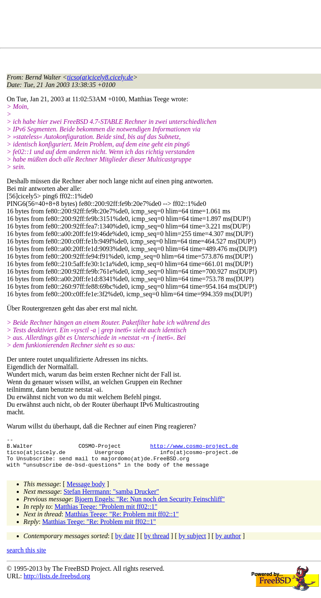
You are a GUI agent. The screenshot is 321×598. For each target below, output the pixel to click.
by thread (156, 542)
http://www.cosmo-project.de (194, 448)
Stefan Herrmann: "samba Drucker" (111, 497)
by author (228, 542)
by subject (192, 542)
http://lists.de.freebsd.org (56, 582)
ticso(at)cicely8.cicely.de (100, 77)
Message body (86, 490)
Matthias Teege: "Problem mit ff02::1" (106, 512)
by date (125, 542)
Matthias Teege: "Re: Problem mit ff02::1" (121, 520)
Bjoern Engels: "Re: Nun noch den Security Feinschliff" (150, 505)
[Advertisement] (159, 25)
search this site (26, 556)
